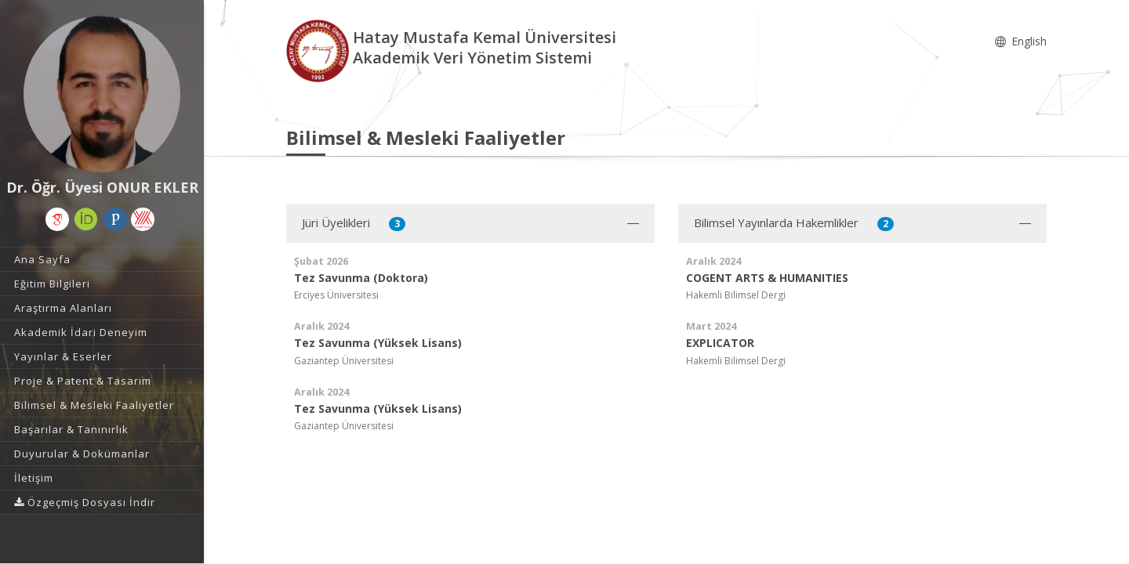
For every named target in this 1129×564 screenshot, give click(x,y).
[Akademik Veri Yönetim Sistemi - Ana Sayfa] (319, 49)
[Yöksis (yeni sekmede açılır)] (142, 219)
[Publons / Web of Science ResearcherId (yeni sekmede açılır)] (115, 219)
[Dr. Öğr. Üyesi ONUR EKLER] (102, 94)
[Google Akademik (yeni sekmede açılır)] (57, 219)
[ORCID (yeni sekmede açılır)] (86, 219)
